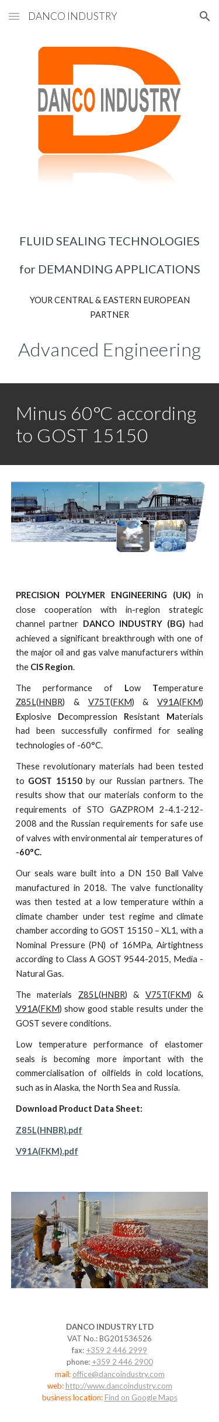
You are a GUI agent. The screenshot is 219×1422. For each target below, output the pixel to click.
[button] (14, 16)
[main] (109, 254)
